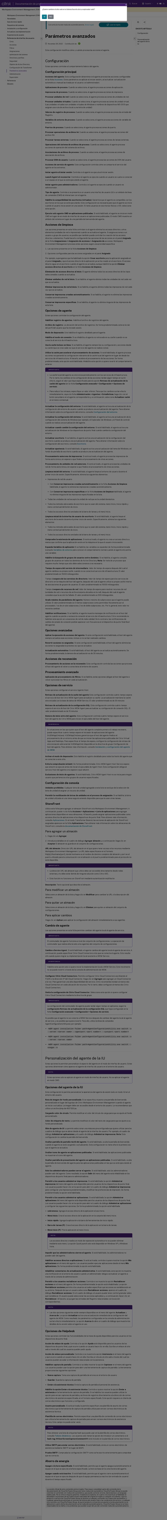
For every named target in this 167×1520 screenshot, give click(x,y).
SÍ (44, 17)
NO (50, 17)
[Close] (126, 5)
